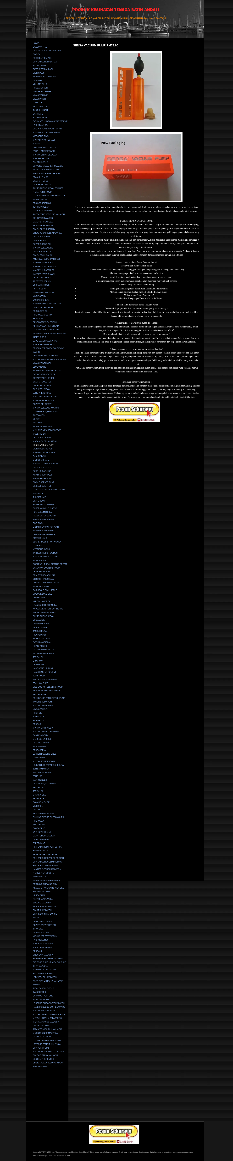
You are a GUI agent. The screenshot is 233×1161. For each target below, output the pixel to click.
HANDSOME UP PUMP (43, 668)
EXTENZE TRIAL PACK (43, 69)
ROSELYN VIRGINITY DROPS (46, 583)
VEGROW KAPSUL (41, 624)
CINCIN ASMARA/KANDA (44, 534)
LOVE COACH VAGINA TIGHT (46, 341)
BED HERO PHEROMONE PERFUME (49, 333)
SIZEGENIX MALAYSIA (43, 955)
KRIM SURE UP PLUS (42, 475)
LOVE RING (38, 545)
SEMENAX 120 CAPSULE (44, 77)
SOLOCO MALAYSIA (42, 903)
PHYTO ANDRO (40, 646)
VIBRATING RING (41, 136)
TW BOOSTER (39, 992)
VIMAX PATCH (39, 99)
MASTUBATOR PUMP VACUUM (47, 304)
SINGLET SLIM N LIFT (43, 486)
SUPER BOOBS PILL (42, 244)
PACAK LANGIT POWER (44, 151)
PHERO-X (37, 810)
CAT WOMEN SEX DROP (44, 374)
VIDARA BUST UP (41, 932)
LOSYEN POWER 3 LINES (44, 754)
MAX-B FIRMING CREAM (44, 344)
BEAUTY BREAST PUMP (44, 575)
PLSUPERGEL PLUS (42, 251)
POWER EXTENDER (42, 91)
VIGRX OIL (38, 806)
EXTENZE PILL (39, 65)
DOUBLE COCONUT (42, 385)
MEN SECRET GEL (41, 158)
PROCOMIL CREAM (42, 438)
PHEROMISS (38, 415)
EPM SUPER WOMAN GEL (45, 906)
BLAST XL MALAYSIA (42, 910)
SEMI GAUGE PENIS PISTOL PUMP (49, 698)
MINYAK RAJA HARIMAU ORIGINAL (49, 1051)
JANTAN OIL (38, 791)
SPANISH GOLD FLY (42, 382)
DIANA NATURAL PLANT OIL (46, 356)
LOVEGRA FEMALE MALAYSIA (47, 1044)
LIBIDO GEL (38, 103)
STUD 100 (37, 776)
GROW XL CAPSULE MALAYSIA (47, 233)
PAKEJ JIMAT (39, 843)
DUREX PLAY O (40, 538)
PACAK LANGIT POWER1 (44, 612)
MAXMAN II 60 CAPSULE (44, 263)
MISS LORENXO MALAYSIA (45, 1033)
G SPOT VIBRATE (41, 460)
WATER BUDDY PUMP (43, 702)
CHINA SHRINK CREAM (43, 579)
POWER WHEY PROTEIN (44, 925)
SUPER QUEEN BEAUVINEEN (46, 880)
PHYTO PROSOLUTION (43, 616)
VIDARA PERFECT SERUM (45, 936)
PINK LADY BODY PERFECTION (47, 847)
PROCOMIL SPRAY (41, 237)
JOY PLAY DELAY (41, 207)
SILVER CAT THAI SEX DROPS (47, 371)
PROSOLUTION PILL (42, 58)
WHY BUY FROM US (42, 832)
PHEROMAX (38, 821)
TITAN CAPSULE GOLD (43, 988)
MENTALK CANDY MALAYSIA (46, 1022)
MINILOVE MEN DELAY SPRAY (47, 430)
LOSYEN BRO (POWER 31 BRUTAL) (49, 765)
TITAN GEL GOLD (41, 999)
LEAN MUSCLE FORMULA (45, 605)
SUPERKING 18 (40, 199)
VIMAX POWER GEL (42, 363)
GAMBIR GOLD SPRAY (43, 211)
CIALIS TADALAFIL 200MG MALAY (48, 1063)
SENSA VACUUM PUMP (43, 445)
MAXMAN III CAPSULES (43, 270)
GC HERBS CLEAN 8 (42, 921)
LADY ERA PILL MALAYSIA (45, 977)
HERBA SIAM (39, 895)
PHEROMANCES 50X (42, 315)
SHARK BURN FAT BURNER (45, 914)
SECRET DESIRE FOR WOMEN (47, 542)
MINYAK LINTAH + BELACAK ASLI (48, 1018)
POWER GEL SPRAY (42, 404)
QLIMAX (36, 419)
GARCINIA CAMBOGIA (43, 307)
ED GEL (36, 918)
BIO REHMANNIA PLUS (43, 653)
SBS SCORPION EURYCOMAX (47, 170)
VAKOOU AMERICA (41, 601)
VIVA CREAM (38, 501)
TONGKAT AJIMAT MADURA (45, 557)
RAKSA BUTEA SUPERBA (44, 516)
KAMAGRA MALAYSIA (43, 899)
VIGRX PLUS (38, 73)
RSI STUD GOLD (40, 162)
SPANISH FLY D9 (40, 177)
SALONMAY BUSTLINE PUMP (46, 568)
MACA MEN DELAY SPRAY (45, 441)
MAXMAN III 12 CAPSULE (44, 266)
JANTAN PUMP (39, 694)
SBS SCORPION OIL (42, 203)
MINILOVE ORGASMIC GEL (45, 397)
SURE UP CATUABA (42, 471)
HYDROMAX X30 (40, 117)
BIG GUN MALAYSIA (42, 891)
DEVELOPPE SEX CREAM (45, 322)
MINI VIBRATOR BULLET (44, 140)
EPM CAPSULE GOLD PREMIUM (47, 862)
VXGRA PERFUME (41, 285)
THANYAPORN (39, 560)
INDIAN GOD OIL (40, 337)
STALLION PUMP (40, 683)
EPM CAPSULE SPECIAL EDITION (48, 858)
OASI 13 (36, 352)
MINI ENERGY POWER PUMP (46, 132)
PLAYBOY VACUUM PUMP (45, 679)
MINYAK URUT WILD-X (43, 728)
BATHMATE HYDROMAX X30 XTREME (50, 121)
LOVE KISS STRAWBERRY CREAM (49, 490)
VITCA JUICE (39, 620)
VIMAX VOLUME (40, 95)
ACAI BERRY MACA (42, 184)
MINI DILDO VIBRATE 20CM (45, 464)
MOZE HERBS (39, 434)
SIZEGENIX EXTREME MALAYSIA (48, 958)
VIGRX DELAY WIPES (42, 449)
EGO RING (38, 523)
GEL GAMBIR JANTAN (43, 218)
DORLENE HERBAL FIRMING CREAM (50, 564)
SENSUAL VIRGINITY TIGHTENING (49, 348)
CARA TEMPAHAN (41, 839)
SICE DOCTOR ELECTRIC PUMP (48, 687)
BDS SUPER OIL (40, 311)
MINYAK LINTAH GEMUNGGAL (47, 731)
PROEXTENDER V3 (41, 281)
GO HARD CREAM (41, 300)
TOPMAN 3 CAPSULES (43, 400)
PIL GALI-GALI (39, 635)
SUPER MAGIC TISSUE (43, 504)
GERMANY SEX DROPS (44, 378)
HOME (36, 43)
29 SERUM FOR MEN (42, 426)
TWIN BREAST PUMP (42, 478)
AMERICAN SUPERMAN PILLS (47, 259)
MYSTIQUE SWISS (41, 549)
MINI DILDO (38, 144)
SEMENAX (37, 80)
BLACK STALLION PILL (43, 255)
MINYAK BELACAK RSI (43, 248)
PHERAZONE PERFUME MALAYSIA (49, 214)
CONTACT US (39, 828)
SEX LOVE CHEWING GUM (45, 884)
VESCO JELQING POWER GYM (47, 784)
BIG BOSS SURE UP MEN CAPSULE (49, 962)
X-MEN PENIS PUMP (42, 192)
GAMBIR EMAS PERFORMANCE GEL (50, 196)
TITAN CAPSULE (40, 966)
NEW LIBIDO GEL (41, 106)
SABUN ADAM (39, 456)
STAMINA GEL (39, 795)
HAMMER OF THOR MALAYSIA (47, 869)
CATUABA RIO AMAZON (44, 650)
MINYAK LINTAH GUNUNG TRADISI (49, 1014)
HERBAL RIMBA (40, 627)
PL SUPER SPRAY (41, 743)
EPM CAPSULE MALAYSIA (45, 62)
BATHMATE (38, 114)
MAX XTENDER (40, 780)
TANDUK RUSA (40, 631)
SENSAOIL (38, 724)
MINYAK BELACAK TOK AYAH (46, 408)
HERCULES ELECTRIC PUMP (46, 691)
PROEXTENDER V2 (41, 277)
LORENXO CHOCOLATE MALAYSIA (49, 1003)
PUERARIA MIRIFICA (42, 512)
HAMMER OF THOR (42, 1037)
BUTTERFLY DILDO (41, 467)
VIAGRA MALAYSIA (41, 1025)
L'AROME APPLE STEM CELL (46, 330)
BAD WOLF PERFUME (43, 996)
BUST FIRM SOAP (41, 586)
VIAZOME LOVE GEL (42, 594)
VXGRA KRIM (39, 758)
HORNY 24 (38, 985)
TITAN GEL (38, 929)
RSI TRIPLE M (39, 289)
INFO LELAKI (39, 825)
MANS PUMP (39, 676)
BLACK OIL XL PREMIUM (44, 229)
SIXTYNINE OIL (40, 877)
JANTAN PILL (39, 657)
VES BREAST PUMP (42, 571)
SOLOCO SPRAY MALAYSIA (45, 1055)
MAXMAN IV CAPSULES (44, 274)
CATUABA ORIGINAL (42, 642)
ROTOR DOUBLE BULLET (44, 147)
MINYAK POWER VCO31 (44, 761)
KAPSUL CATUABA (41, 638)
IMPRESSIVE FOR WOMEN (45, 553)
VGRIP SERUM (39, 296)
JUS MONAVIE (39, 497)
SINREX (36, 54)
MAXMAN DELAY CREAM (44, 970)
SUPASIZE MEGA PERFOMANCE (48, 166)
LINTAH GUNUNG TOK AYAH (46, 527)
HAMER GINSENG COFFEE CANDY (49, 1007)
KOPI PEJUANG (40, 1066)
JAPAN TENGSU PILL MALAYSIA (47, 1029)
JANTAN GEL (39, 787)
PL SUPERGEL (39, 746)
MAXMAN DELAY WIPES (44, 452)
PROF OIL (37, 713)
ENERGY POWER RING (43, 531)
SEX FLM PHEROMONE (43, 1059)
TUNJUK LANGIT (40, 110)
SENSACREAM (39, 750)
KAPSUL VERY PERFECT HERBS (48, 609)
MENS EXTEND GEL (42, 739)
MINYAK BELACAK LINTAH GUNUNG (49, 359)
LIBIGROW (38, 661)
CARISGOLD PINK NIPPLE (45, 590)
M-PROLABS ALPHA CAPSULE (47, 173)
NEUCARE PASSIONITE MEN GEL (48, 888)
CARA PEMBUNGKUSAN (44, 836)
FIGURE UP (38, 493)
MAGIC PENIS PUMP (42, 947)
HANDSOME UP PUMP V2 (44, 672)
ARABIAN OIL (39, 720)
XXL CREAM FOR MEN (43, 973)
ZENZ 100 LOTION (41, 769)
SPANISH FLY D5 (40, 181)
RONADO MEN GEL (42, 802)
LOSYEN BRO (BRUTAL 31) (45, 411)
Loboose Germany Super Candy (47, 1040)
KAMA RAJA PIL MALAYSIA (45, 854)
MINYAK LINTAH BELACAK (45, 155)
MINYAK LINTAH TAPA (43, 705)
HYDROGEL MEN (41, 940)
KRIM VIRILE (38, 798)
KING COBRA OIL (41, 709)
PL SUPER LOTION (41, 389)
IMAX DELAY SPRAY (42, 772)
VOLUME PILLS (40, 84)
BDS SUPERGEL (40, 240)
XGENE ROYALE (40, 851)
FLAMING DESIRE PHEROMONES (48, 817)
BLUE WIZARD (39, 367)
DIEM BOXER (39, 598)
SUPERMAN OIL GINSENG (45, 508)
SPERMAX (37, 423)
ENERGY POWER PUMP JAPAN (47, 129)
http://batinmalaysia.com (61, 1152)
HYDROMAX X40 (40, 125)
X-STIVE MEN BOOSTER (44, 873)
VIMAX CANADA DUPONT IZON (47, 51)
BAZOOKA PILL (40, 47)
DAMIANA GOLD (40, 735)
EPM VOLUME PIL (41, 1048)
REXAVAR (37, 951)
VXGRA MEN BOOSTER (43, 292)
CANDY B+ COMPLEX (43, 222)
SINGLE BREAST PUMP (43, 482)
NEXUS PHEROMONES (43, 813)
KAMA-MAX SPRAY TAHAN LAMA (48, 981)
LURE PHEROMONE (42, 393)
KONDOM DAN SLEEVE (43, 519)
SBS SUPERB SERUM (43, 225)
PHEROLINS (38, 664)
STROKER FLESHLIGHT (44, 944)
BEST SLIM (38, 318)
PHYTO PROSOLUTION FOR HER (48, 188)
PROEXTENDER (40, 88)
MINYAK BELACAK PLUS (44, 1011)
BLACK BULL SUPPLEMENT (45, 865)
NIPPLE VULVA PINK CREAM (46, 326)
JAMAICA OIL (39, 717)
